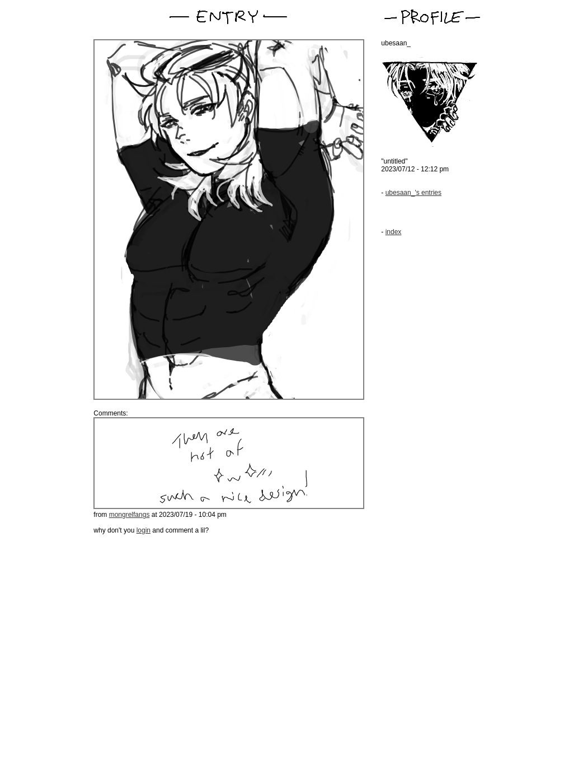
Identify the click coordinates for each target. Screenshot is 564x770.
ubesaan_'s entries (413, 193)
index (394, 232)
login (144, 530)
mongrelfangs (129, 515)
